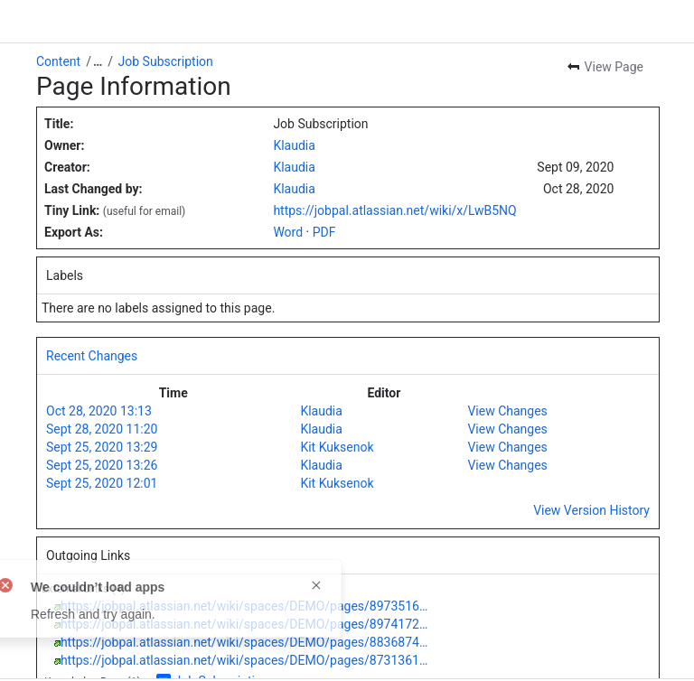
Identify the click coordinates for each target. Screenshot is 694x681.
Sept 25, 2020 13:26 (101, 465)
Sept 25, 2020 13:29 (101, 447)
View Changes (507, 411)
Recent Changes (91, 356)
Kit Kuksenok (336, 447)
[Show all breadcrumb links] (97, 61)
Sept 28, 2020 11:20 (101, 429)
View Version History (591, 510)
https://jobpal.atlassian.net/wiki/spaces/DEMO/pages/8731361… (244, 660)
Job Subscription (165, 61)
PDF (324, 232)
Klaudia (293, 145)
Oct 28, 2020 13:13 (99, 411)
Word (288, 232)
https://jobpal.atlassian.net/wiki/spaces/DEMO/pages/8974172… (244, 624)
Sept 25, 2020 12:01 (101, 483)
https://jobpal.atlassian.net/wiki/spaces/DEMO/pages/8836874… (244, 642)
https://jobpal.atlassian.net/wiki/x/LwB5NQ (394, 210)
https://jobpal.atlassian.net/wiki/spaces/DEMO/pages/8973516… (244, 606)
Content (58, 61)
